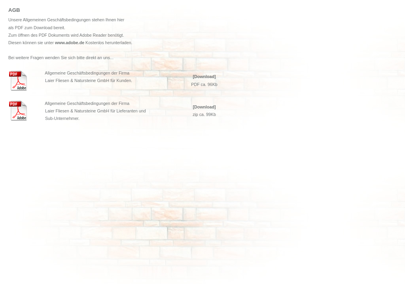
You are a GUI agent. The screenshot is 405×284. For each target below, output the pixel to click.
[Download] (204, 76)
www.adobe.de (69, 42)
